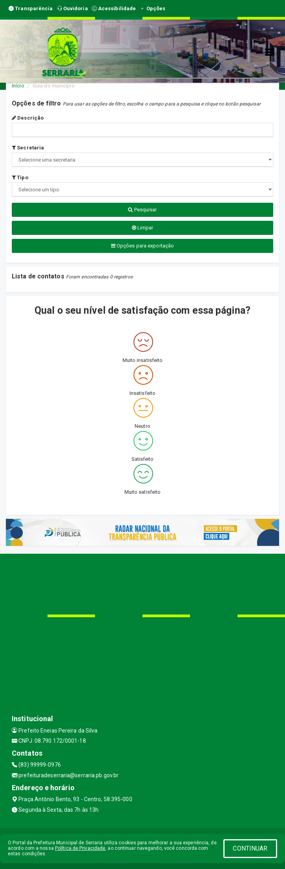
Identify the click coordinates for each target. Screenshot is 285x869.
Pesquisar (142, 210)
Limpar (142, 228)
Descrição (28, 118)
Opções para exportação (142, 246)
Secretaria (28, 148)
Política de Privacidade (80, 848)
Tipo (20, 177)
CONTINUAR (250, 848)
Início (18, 86)
